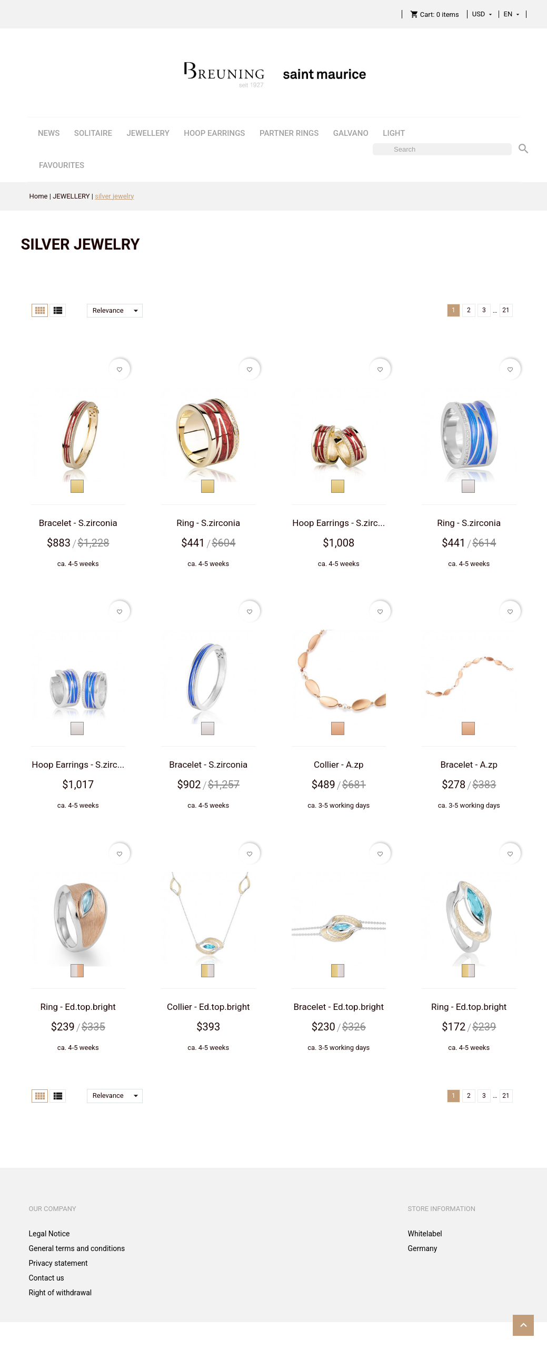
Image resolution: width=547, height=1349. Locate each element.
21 (506, 310)
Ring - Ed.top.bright (78, 1006)
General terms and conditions (77, 1248)
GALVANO (351, 133)
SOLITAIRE (93, 133)
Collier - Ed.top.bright (208, 1006)
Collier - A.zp (339, 764)
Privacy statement (58, 1263)
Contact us (46, 1278)
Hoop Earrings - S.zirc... (338, 523)
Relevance (118, 311)
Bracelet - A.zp (469, 764)
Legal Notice (49, 1233)
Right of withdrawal (60, 1292)
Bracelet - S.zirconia (78, 523)
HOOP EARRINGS (214, 133)
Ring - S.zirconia (208, 523)
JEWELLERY (147, 133)
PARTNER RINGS (289, 133)
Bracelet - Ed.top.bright (338, 1006)
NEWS (48, 133)
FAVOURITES (61, 165)
